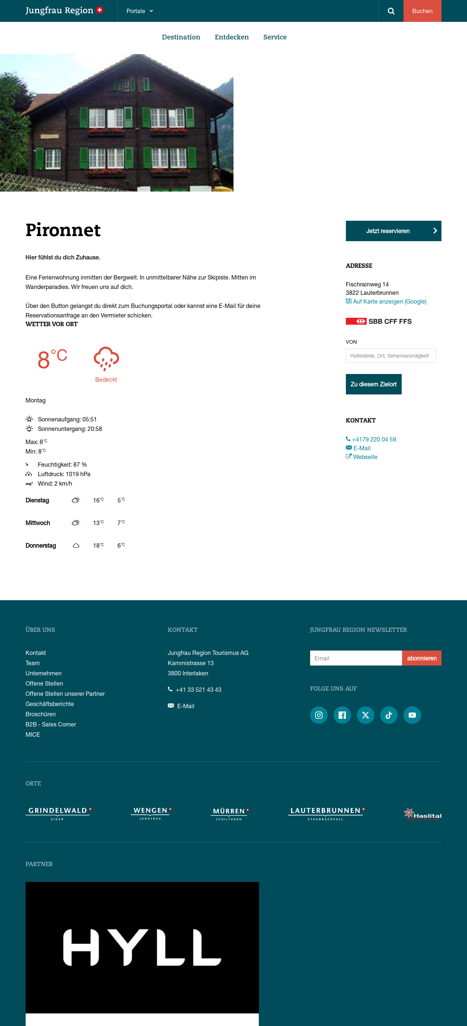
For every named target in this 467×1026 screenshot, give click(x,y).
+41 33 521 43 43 (194, 689)
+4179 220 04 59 (371, 439)
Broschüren (41, 713)
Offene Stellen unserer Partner (65, 693)
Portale (136, 10)
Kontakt (36, 652)
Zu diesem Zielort (374, 384)
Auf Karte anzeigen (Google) (386, 301)
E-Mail (358, 447)
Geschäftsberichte (50, 703)
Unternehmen (44, 673)
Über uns (40, 630)
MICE (33, 734)
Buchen (422, 10)
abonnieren (422, 658)
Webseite (362, 456)
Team (33, 662)
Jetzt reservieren (388, 230)
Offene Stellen (44, 683)
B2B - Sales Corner (51, 724)
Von (351, 342)
